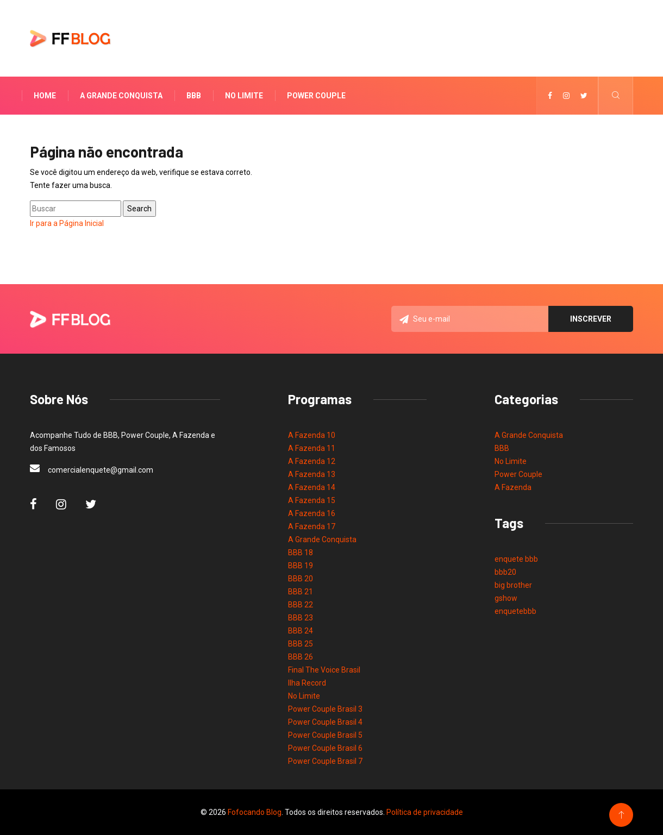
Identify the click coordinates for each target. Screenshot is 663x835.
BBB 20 (300, 578)
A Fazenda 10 (311, 435)
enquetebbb (515, 611)
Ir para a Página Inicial (67, 223)
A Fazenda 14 (311, 487)
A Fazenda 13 (311, 474)
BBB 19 (300, 565)
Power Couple (316, 95)
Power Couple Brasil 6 (325, 748)
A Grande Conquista (121, 95)
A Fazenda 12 (311, 461)
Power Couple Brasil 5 (325, 735)
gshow (506, 598)
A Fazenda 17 (311, 526)
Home (45, 95)
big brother (513, 585)
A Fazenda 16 (311, 513)
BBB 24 (300, 630)
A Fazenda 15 (311, 500)
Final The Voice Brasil (324, 670)
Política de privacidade (424, 812)
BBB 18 (300, 552)
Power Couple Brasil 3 (325, 709)
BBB (193, 95)
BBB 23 (300, 617)
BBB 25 (300, 643)
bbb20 (505, 572)
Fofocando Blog (255, 812)
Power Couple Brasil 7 (325, 761)
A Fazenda (513, 487)
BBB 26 (300, 656)
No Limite (244, 95)
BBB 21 (300, 591)
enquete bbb (516, 559)
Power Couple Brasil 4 (325, 722)
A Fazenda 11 (311, 448)
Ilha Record (307, 683)
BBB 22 (300, 604)
